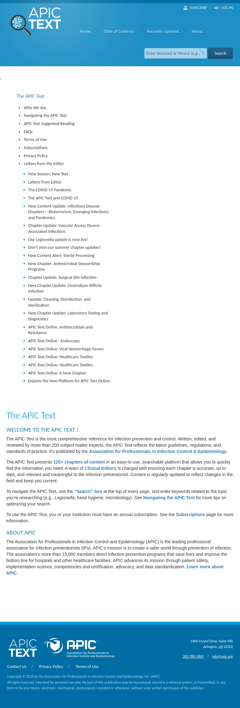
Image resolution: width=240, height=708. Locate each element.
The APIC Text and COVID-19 (53, 198)
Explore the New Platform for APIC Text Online (69, 381)
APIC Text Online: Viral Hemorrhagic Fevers (66, 349)
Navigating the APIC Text (45, 115)
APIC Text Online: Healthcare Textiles (60, 356)
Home (85, 31)
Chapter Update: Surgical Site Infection (62, 277)
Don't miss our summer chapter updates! (64, 247)
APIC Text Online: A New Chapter (57, 373)
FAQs (28, 131)
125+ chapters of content (79, 461)
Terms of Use (35, 139)
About (197, 31)
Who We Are (35, 107)
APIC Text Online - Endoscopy (54, 341)
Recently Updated (163, 31)
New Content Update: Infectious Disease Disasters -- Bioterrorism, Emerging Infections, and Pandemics (68, 211)
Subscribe (195, 8)
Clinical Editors (101, 468)
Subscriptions (36, 147)
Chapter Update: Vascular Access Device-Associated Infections (64, 228)
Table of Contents (118, 31)
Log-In (223, 8)
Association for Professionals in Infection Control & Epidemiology (158, 451)
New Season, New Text (48, 174)
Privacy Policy (36, 155)
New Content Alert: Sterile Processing (61, 255)
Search (220, 53)
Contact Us (17, 666)
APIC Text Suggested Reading (49, 123)
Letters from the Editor (44, 163)
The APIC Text (31, 96)
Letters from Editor (44, 182)
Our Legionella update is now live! (58, 239)
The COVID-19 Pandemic (49, 190)
